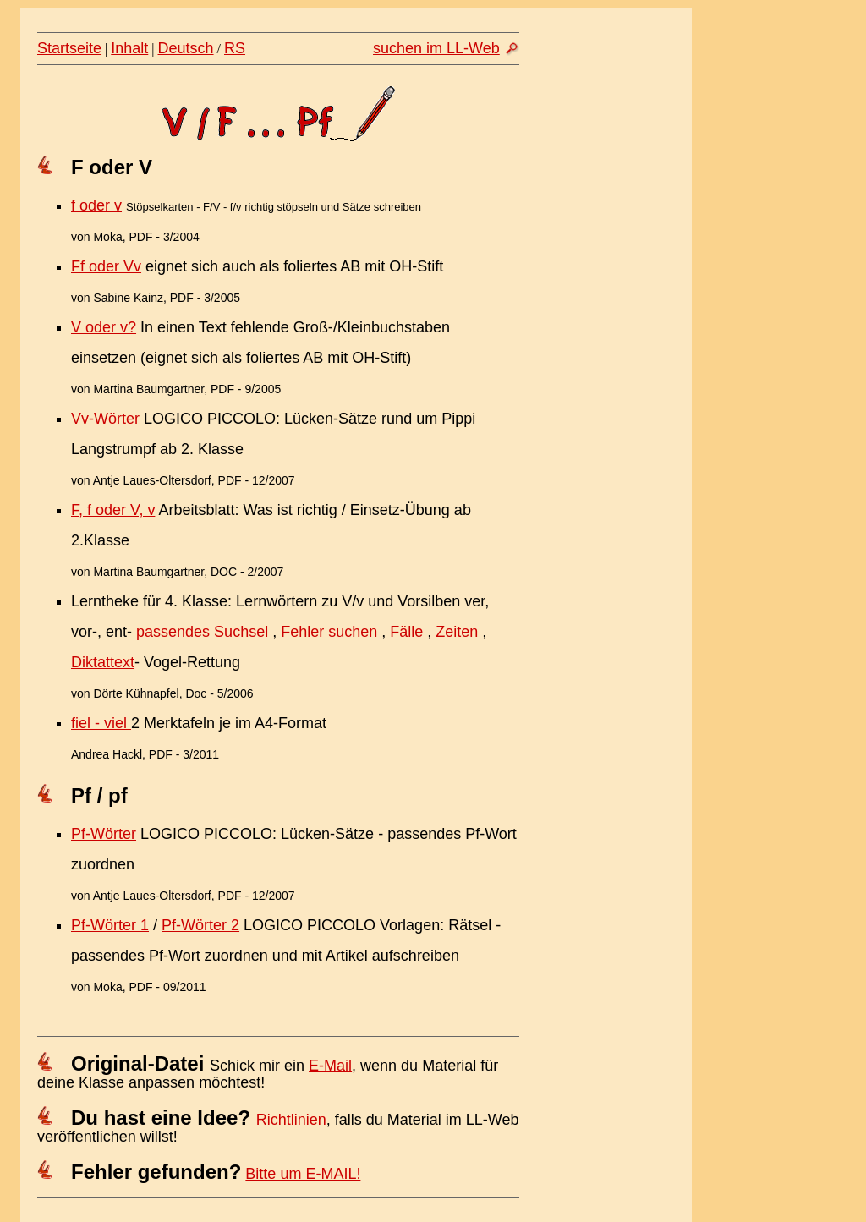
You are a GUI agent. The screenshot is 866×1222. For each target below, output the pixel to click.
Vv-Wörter (105, 418)
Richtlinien (291, 1119)
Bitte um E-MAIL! (302, 1173)
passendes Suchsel (202, 631)
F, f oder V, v (113, 509)
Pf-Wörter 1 (110, 925)
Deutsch (186, 48)
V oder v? (103, 327)
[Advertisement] (613, 361)
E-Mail (330, 1065)
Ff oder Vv (106, 266)
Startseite (69, 48)
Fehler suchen (329, 631)
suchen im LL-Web (436, 48)
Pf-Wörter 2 (200, 925)
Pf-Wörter (103, 833)
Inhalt (129, 48)
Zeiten (457, 631)
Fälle (406, 631)
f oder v (96, 205)
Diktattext (102, 662)
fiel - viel (101, 723)
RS (234, 48)
